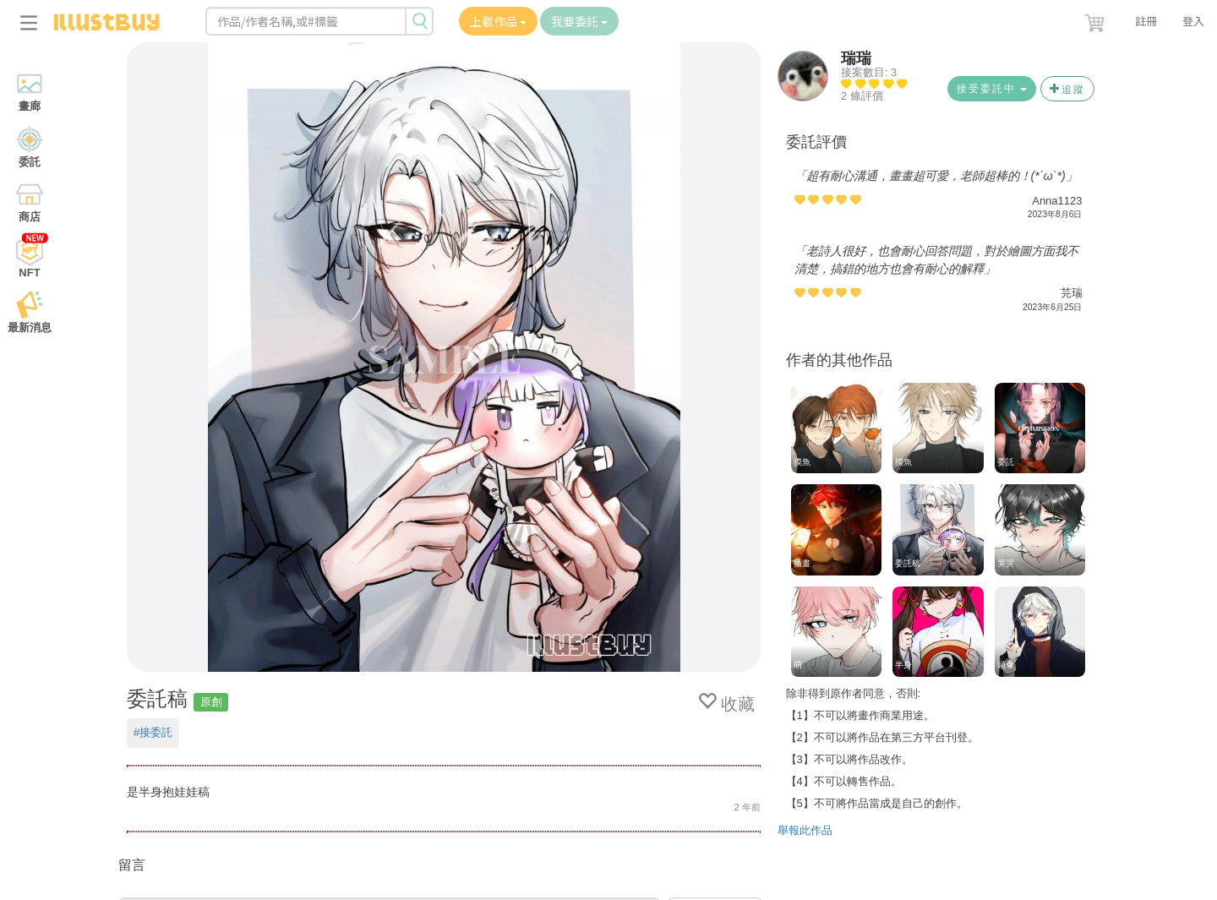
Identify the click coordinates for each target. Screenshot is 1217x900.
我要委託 (579, 21)
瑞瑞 (856, 58)
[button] (1096, 19)
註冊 (1146, 21)
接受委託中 (992, 89)
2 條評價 (862, 96)
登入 (1193, 21)
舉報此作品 (805, 830)
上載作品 (498, 21)
